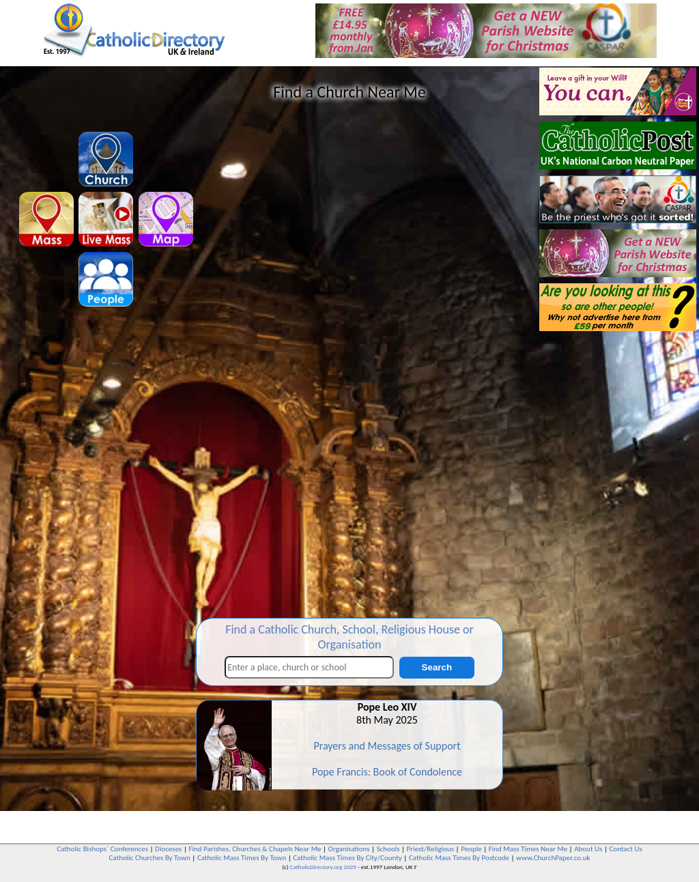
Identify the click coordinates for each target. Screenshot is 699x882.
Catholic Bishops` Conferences (102, 848)
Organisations (349, 848)
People (471, 848)
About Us (588, 848)
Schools (388, 848)
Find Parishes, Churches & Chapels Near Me (254, 848)
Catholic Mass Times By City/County (347, 857)
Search (437, 667)
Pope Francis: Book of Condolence (387, 771)
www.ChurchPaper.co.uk (553, 857)
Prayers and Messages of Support (386, 745)
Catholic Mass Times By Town (241, 857)
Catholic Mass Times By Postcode (459, 857)
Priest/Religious (431, 848)
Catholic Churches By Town (149, 857)
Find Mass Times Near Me (528, 848)
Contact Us (625, 848)
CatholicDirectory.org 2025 (323, 866)
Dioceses (168, 848)
